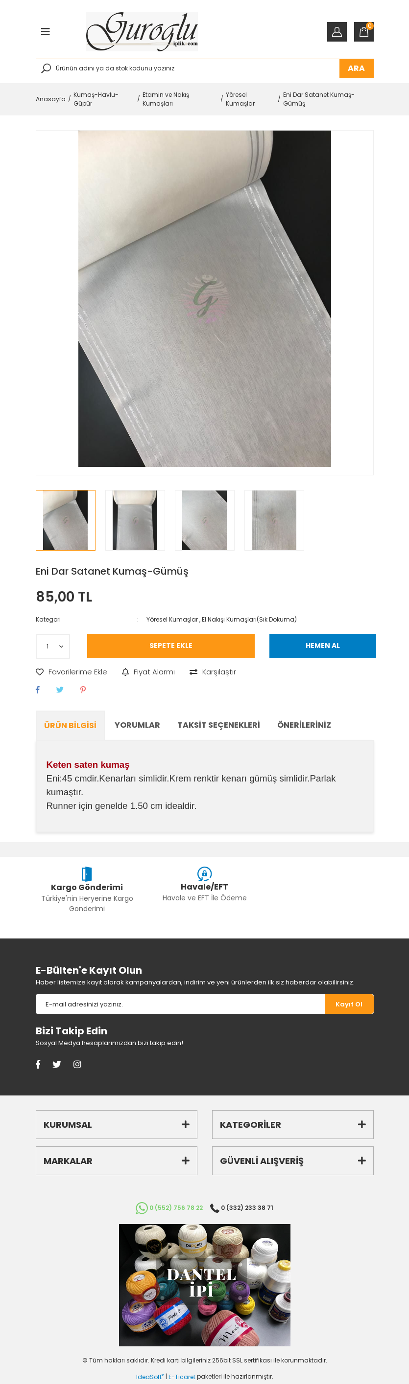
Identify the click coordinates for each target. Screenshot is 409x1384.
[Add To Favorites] (71, 672)
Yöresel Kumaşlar (172, 619)
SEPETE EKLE (170, 645)
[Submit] (349, 1004)
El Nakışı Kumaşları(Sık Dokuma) (249, 619)
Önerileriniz (304, 725)
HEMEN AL (323, 645)
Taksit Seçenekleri (218, 725)
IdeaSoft (150, 1377)
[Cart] (364, 32)
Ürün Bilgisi (70, 725)
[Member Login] (337, 32)
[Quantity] (53, 646)
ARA (356, 68)
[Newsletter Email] (180, 1004)
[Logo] (142, 31)
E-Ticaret (181, 1377)
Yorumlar (137, 725)
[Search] (205, 68)
